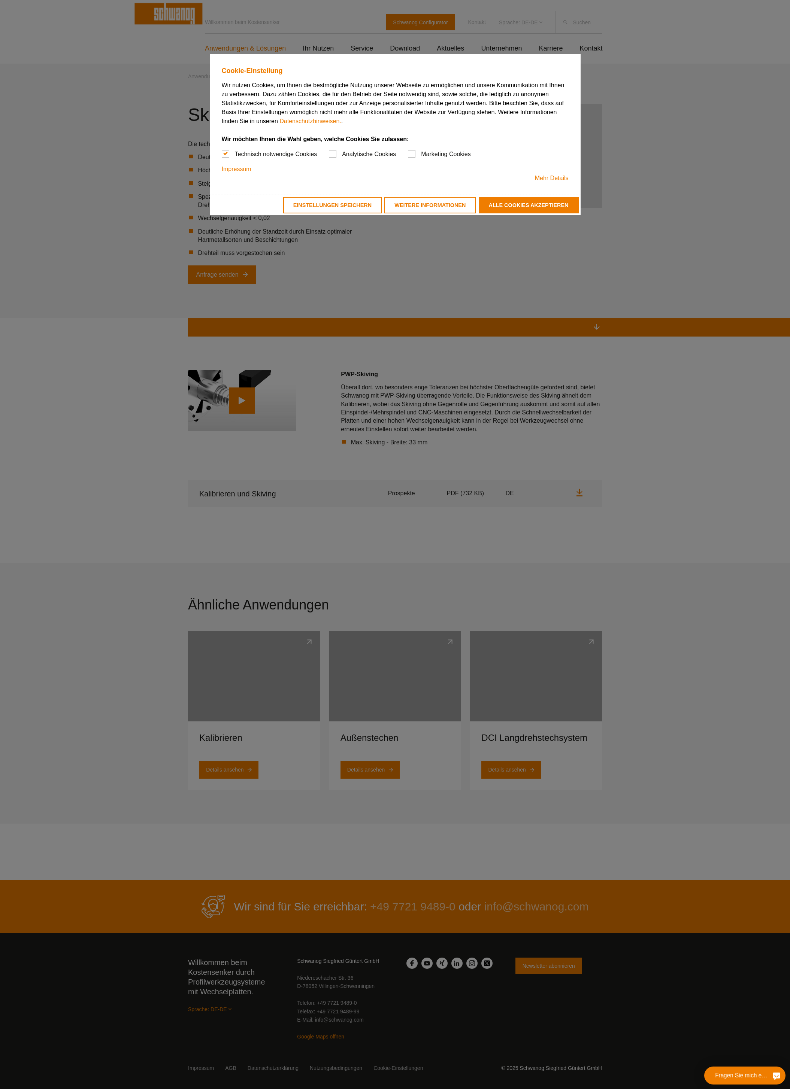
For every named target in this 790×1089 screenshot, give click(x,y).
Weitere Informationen (430, 205)
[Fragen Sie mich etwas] (777, 1076)
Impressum (236, 169)
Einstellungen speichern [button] (332, 205)
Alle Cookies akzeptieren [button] (529, 205)
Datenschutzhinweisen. (310, 121)
